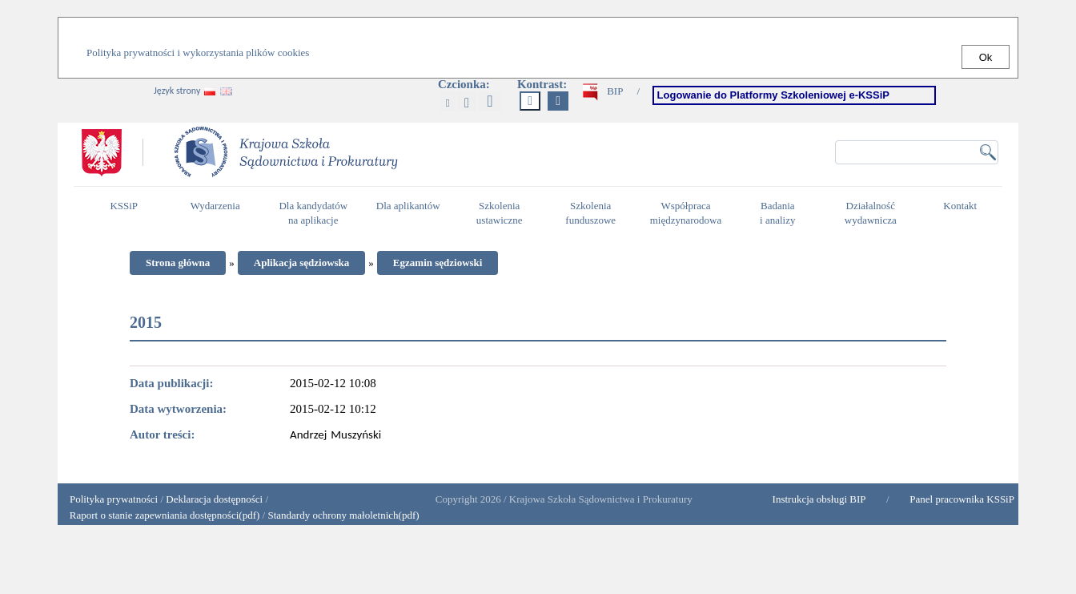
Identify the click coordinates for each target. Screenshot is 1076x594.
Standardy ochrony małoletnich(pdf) (343, 515)
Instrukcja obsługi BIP (819, 499)
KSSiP (128, 212)
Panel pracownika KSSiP (961, 499)
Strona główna (178, 263)
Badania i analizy (782, 213)
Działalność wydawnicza (875, 213)
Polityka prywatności (114, 499)
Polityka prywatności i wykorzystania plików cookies (197, 52)
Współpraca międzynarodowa (688, 213)
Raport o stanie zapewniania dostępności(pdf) (160, 515)
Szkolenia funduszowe (594, 213)
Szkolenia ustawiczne (503, 213)
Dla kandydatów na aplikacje (313, 213)
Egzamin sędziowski (438, 263)
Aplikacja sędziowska (302, 263)
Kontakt (964, 212)
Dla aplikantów (410, 212)
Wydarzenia (215, 206)
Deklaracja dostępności (214, 499)
